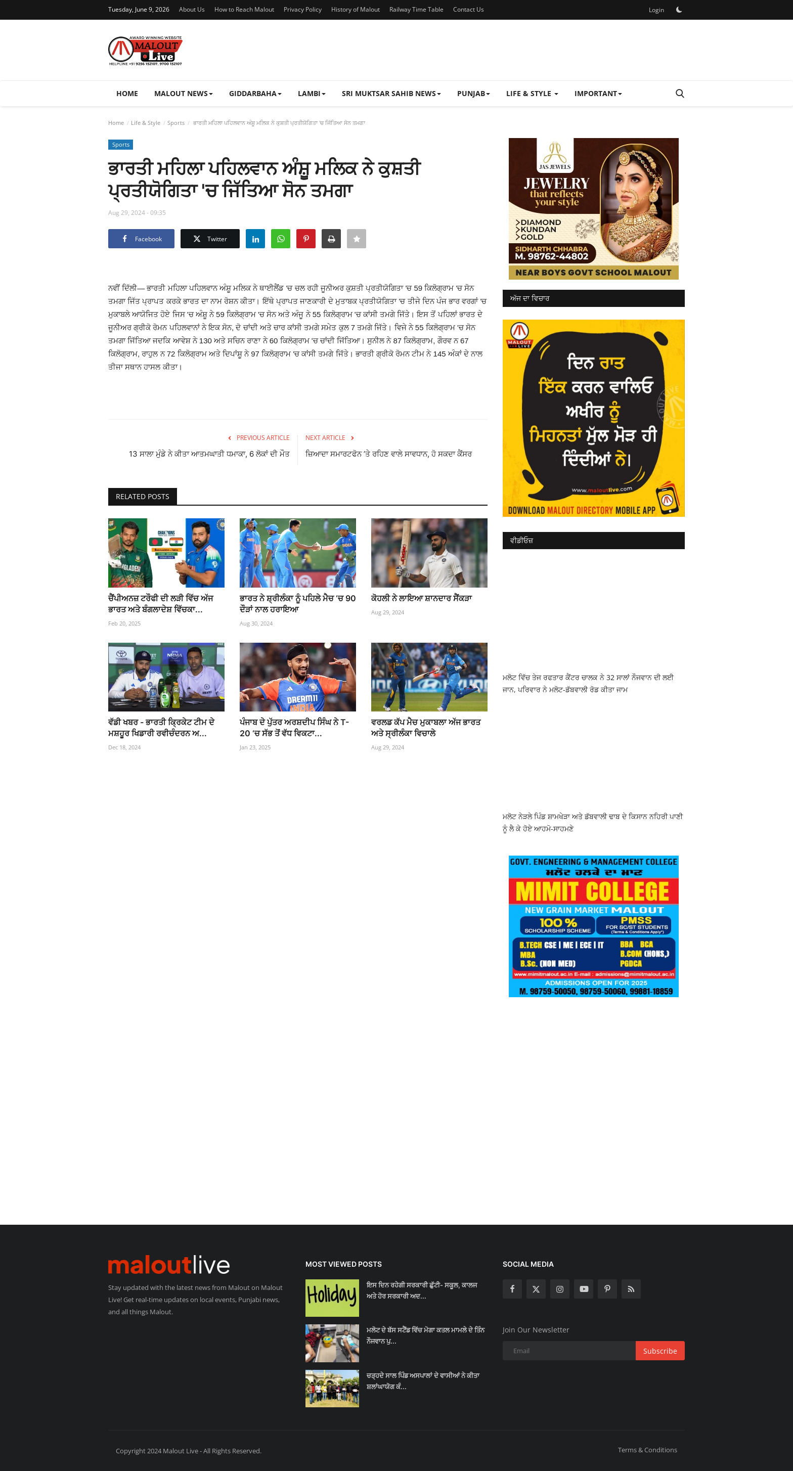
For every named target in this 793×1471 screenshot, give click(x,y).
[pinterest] (607, 1289)
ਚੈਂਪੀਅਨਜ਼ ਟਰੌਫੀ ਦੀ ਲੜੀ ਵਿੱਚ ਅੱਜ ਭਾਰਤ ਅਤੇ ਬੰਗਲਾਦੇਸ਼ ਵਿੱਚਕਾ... (160, 603)
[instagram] (559, 1289)
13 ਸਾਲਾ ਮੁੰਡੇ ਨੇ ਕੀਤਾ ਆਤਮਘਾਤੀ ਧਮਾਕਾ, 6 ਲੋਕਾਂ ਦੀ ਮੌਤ (209, 454)
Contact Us (468, 9)
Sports (176, 122)
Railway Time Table (416, 9)
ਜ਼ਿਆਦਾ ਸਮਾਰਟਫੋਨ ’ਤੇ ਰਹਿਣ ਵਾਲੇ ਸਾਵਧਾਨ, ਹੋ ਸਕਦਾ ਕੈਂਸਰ (388, 454)
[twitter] (536, 1289)
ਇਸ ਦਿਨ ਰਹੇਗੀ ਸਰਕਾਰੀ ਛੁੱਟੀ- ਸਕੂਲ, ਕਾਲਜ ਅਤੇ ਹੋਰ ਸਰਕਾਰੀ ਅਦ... (422, 1290)
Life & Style (145, 122)
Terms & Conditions (647, 1449)
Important (598, 93)
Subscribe (660, 1351)
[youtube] (583, 1289)
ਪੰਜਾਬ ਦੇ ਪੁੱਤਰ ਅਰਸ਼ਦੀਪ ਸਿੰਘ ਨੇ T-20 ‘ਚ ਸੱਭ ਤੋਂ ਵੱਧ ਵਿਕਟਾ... (294, 727)
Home (127, 93)
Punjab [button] (473, 93)
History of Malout (355, 9)
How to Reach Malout (244, 9)
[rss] (631, 1289)
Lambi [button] (312, 93)
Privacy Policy (303, 9)
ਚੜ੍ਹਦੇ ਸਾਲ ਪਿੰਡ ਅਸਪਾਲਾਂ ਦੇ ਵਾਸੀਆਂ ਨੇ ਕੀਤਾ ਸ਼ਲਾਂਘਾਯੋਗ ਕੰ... (423, 1381)
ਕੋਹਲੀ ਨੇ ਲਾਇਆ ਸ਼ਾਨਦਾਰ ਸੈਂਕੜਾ (421, 598)
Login (656, 10)
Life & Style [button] (532, 93)
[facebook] (512, 1289)
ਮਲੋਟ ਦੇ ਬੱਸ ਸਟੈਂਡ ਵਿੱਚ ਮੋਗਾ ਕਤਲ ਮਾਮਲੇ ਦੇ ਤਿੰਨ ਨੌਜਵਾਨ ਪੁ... (425, 1335)
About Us (192, 9)
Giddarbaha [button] (255, 93)
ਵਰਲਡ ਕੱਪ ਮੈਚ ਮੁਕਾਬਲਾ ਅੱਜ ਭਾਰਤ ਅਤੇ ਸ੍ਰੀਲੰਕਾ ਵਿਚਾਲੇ (425, 727)
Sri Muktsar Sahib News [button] (391, 93)
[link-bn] (594, 209)
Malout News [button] (183, 93)
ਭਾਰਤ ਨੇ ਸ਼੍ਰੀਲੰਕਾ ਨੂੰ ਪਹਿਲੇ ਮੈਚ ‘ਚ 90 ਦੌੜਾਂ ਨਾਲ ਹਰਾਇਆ (298, 603)
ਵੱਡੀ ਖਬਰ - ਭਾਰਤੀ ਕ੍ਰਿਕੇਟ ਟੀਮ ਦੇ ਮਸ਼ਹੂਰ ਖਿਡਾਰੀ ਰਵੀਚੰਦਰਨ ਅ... (161, 727)
